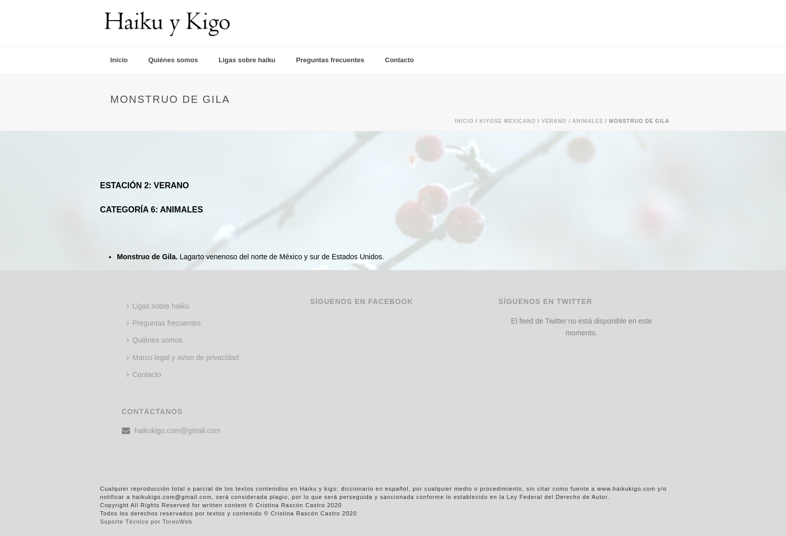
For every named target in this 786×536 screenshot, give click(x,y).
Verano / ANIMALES (573, 121)
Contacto (399, 60)
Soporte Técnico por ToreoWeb (146, 522)
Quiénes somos (173, 60)
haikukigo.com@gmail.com (178, 430)
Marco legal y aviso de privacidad (182, 357)
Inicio (119, 60)
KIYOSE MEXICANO (508, 121)
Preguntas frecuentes (330, 60)
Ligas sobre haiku (247, 60)
